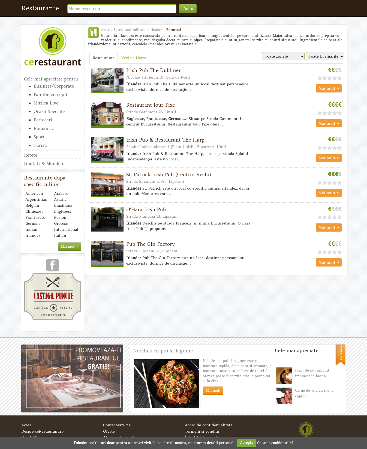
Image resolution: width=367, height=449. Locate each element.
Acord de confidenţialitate (209, 425)
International (66, 229)
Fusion (60, 217)
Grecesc (61, 223)
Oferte (109, 431)
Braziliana (63, 205)
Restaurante (40, 8)
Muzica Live (46, 103)
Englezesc (63, 211)
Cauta (188, 8)
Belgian (32, 205)
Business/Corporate (54, 86)
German (32, 223)
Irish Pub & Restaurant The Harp (165, 140)
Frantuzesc (35, 217)
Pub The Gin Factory (150, 244)
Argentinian (36, 199)
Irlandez (32, 235)
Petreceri (43, 119)
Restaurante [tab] (104, 57)
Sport (39, 136)
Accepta (246, 442)
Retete (30, 155)
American (34, 193)
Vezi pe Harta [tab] (133, 57)
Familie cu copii (50, 94)
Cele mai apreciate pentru (51, 79)
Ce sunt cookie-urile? (275, 442)
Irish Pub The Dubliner (153, 70)
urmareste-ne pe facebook (52, 267)
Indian (31, 229)
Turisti (40, 145)
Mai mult (328, 88)
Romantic (44, 128)
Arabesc (61, 193)
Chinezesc (34, 211)
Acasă (26, 425)
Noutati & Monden (43, 163)
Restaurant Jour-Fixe (150, 105)
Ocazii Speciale (49, 111)
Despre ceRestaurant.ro (42, 431)
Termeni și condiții (202, 431)
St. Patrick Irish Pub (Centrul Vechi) (168, 174)
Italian (60, 235)
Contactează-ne (117, 425)
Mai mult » (69, 246)
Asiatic (60, 199)
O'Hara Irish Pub (146, 209)
